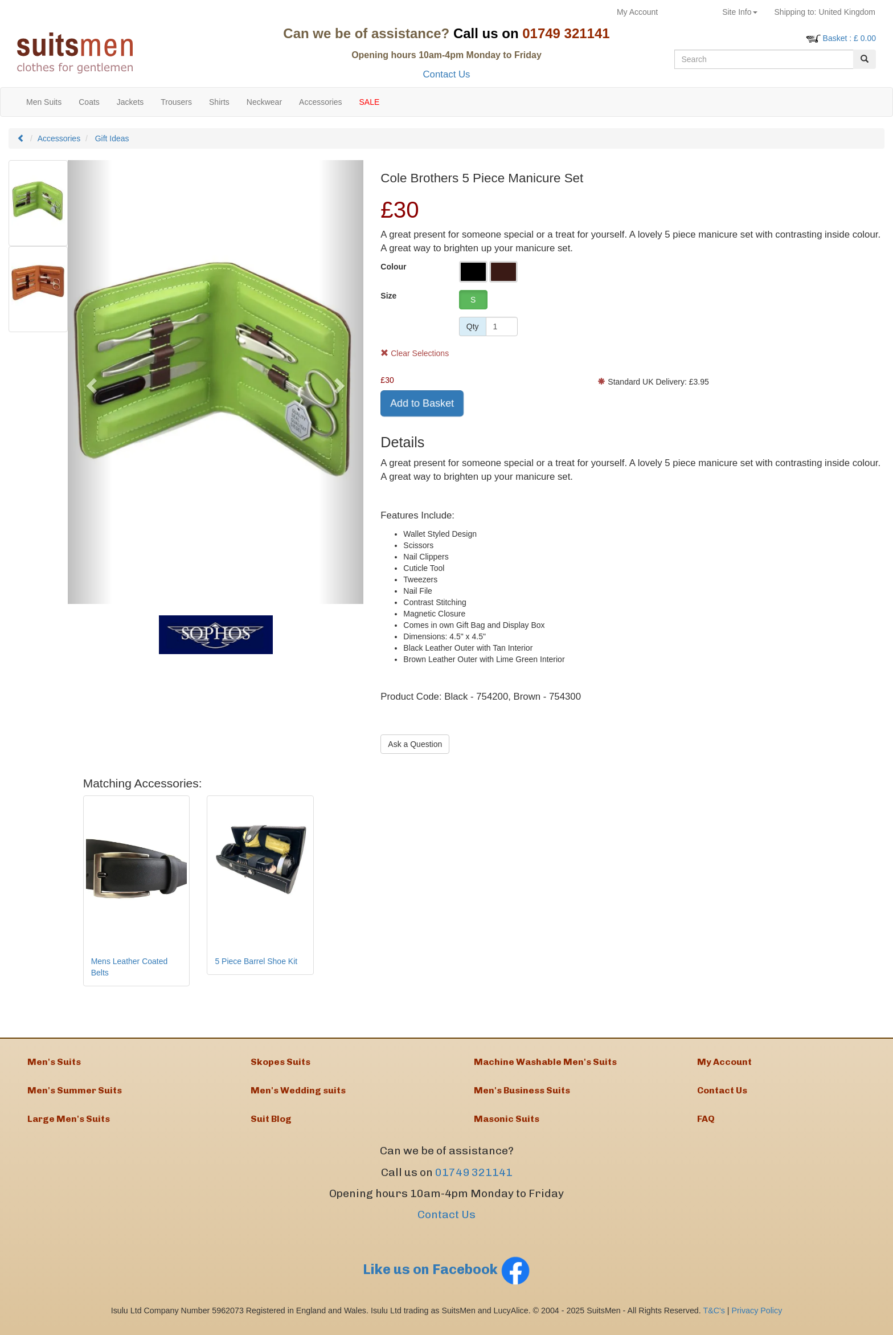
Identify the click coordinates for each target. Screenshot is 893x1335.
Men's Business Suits (522, 1094)
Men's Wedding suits (298, 1094)
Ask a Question (415, 744)
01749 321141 (474, 1179)
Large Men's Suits (68, 1125)
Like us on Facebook (446, 1276)
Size (388, 295)
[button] (90, 382)
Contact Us (446, 74)
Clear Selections (414, 353)
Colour (393, 266)
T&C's (713, 1317)
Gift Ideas (112, 138)
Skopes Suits (280, 1063)
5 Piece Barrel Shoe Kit (256, 961)
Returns (690, 12)
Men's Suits (54, 1063)
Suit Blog (271, 1125)
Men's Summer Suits (74, 1094)
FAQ (706, 1125)
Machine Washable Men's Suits (545, 1063)
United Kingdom (825, 12)
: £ (849, 38)
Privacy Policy (757, 1317)
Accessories (59, 138)
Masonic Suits (506, 1125)
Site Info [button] (739, 12)
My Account (637, 12)
